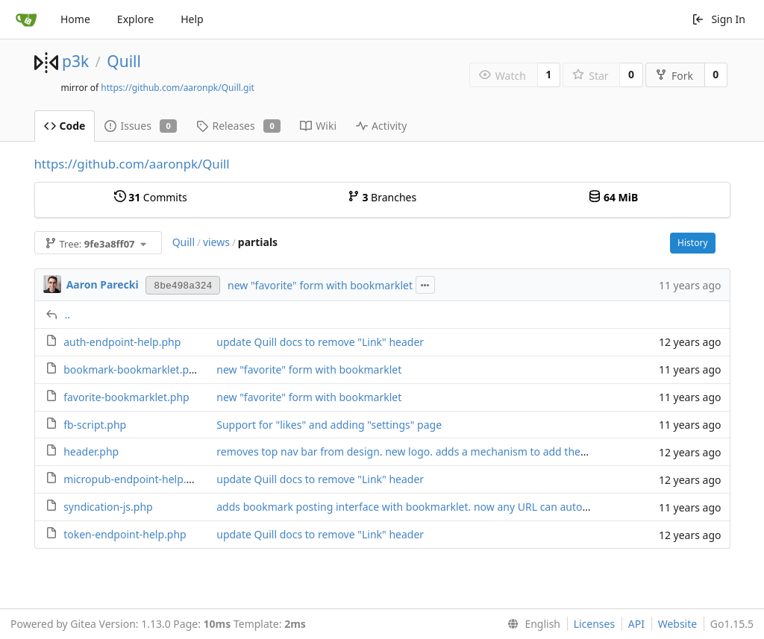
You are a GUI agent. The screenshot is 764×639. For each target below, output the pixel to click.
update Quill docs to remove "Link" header (320, 342)
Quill (124, 61)
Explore (135, 19)
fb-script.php (94, 425)
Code (65, 126)
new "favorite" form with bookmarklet (320, 285)
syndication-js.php (108, 507)
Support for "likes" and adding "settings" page (329, 425)
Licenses (595, 624)
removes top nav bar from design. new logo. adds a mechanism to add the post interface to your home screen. (486, 451)
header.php (91, 451)
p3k (75, 61)
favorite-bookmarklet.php (126, 397)
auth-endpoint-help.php (122, 342)
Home (75, 19)
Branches (382, 197)
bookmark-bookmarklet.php (132, 369)
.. (68, 314)
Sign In (718, 19)
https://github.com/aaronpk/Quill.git (177, 87)
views (216, 242)
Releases (238, 126)
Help (192, 19)
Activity (381, 126)
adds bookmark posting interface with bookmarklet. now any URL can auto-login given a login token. (462, 507)
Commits (150, 197)
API (636, 624)
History (692, 242)
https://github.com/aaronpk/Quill (132, 163)
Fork (674, 76)
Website (678, 624)
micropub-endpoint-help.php (134, 479)
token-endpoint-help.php (125, 534)
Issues (140, 126)
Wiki (318, 126)
